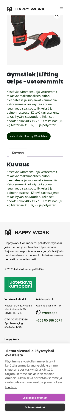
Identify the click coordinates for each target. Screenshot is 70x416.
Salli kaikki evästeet (35, 397)
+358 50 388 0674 (49, 320)
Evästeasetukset (35, 407)
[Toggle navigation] (61, 9)
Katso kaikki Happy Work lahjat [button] (29, 136)
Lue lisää (11, 387)
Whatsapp (49, 313)
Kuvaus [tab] (18, 152)
